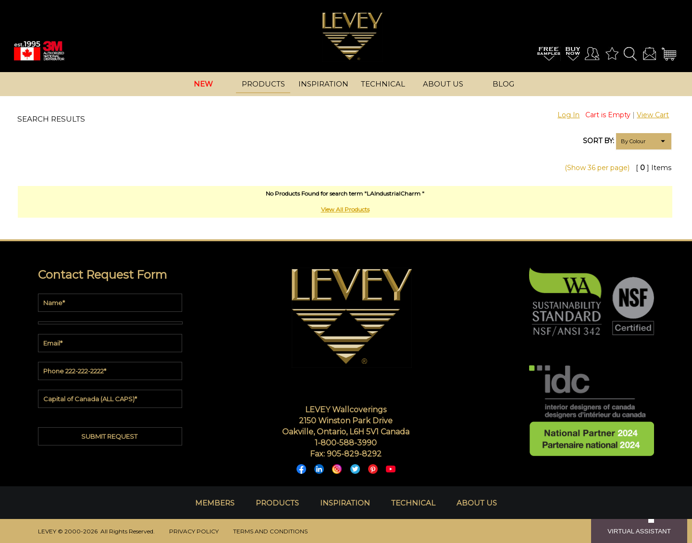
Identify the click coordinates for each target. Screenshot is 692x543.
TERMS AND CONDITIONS (270, 531)
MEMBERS (215, 502)
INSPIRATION (345, 502)
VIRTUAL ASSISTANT (639, 531)
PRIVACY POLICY (194, 531)
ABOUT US (477, 502)
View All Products (345, 209)
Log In (568, 115)
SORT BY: (598, 140)
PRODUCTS (277, 502)
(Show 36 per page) (597, 167)
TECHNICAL (413, 502)
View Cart (653, 115)
